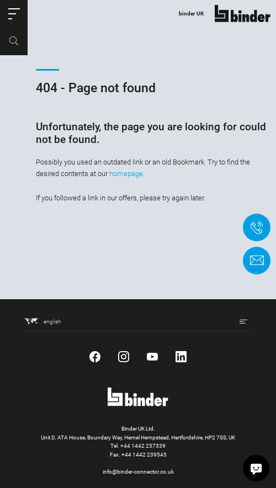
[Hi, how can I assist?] (256, 468)
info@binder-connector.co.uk (138, 472)
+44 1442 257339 (143, 446)
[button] (14, 14)
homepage (126, 173)
